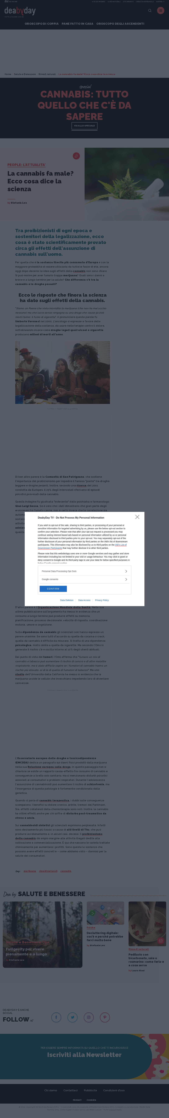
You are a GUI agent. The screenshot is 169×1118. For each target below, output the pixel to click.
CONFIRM (54, 589)
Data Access (84, 600)
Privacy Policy (102, 600)
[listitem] (84, 571)
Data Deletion (67, 600)
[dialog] (84, 559)
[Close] (138, 518)
